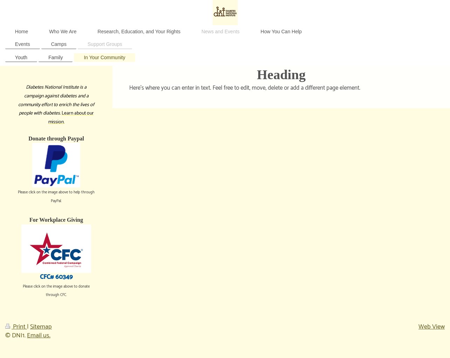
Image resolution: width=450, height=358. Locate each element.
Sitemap (41, 327)
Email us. (38, 335)
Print (16, 327)
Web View (431, 327)
